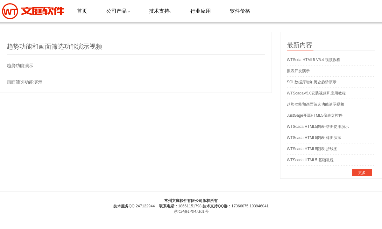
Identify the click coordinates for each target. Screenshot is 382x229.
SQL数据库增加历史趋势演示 (311, 82)
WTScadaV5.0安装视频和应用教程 (316, 93)
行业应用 (200, 11)
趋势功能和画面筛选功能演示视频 (315, 104)
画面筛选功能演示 (24, 82)
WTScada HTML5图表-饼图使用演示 (318, 126)
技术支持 (160, 11)
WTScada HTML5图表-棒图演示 (314, 137)
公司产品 (118, 11)
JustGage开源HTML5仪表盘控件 (315, 115)
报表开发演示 (298, 71)
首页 (82, 11)
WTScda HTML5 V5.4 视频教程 (313, 60)
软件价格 (240, 11)
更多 (362, 172)
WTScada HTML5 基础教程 (310, 160)
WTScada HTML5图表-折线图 (312, 149)
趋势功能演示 (20, 65)
